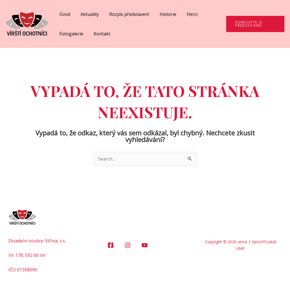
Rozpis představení (125, 14)
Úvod (64, 14)
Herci (185, 14)
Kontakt (99, 34)
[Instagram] (127, 245)
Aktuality (87, 14)
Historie (162, 14)
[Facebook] (110, 245)
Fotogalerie (70, 34)
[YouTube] (144, 245)
